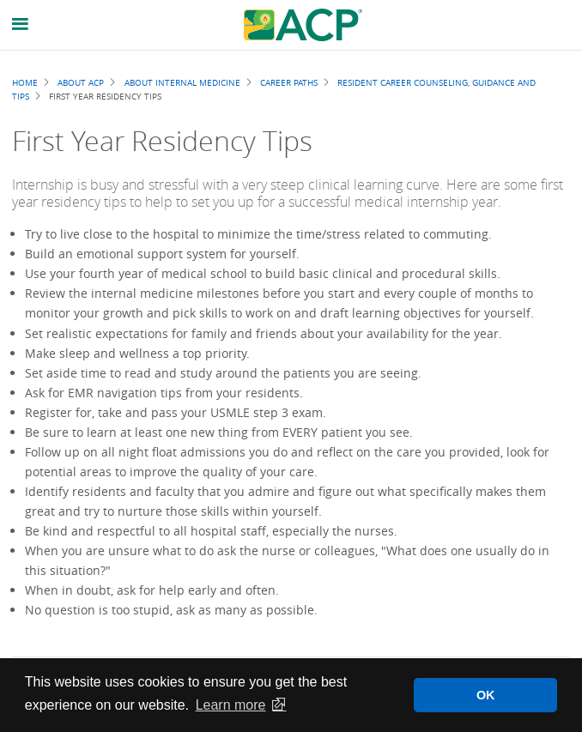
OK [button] (485, 695)
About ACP (81, 82)
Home (25, 82)
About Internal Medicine (182, 82)
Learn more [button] (231, 705)
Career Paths (289, 82)
